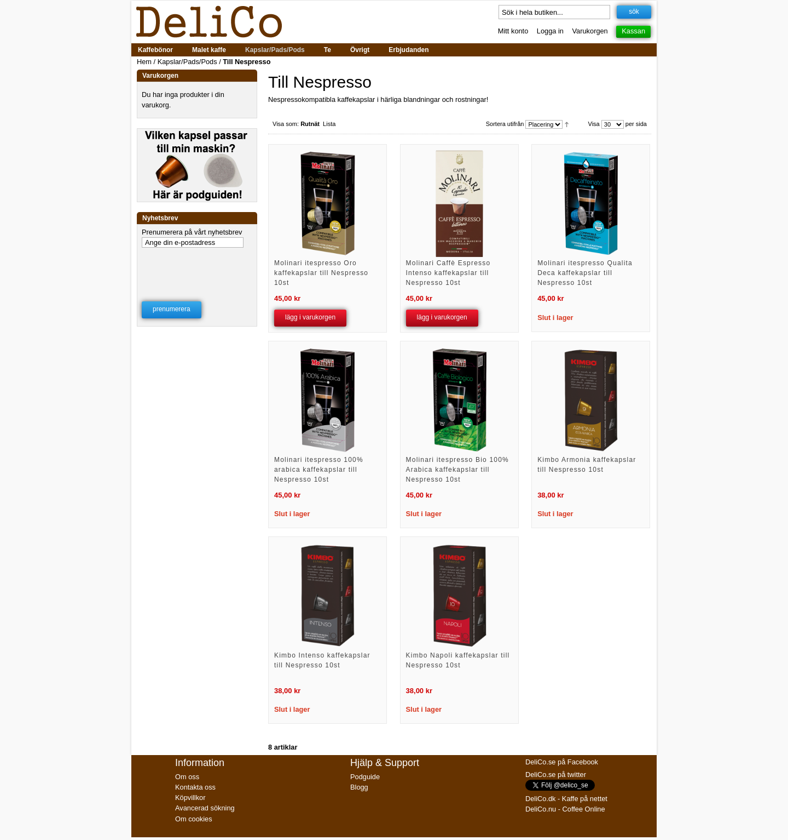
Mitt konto (513, 31)
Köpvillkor (190, 797)
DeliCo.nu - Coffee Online (565, 809)
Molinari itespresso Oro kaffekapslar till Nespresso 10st (321, 273)
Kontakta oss (195, 787)
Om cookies (193, 819)
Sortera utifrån (505, 124)
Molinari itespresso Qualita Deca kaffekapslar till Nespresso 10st (585, 273)
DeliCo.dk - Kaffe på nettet (566, 799)
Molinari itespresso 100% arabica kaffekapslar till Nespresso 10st (318, 469)
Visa (594, 124)
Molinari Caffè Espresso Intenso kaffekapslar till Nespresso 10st (448, 273)
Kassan (633, 31)
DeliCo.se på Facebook (561, 762)
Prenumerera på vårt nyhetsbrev (192, 232)
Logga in (550, 31)
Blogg (359, 787)
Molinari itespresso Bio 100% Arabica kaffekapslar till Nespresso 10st (457, 469)
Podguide (365, 777)
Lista (329, 124)
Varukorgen (590, 31)
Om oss (187, 777)
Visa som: (286, 124)
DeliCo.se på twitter (555, 774)
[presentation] (197, 267)
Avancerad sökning (205, 808)
